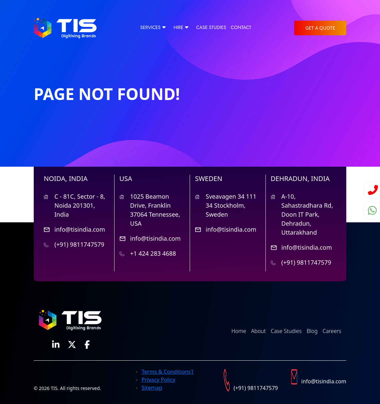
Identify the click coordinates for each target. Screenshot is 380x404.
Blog (312, 331)
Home (238, 331)
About (258, 331)
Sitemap (152, 387)
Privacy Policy (158, 379)
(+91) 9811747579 (79, 244)
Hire (178, 27)
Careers (332, 331)
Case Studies (211, 27)
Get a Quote (320, 28)
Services (150, 27)
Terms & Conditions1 (168, 371)
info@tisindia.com (79, 229)
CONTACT (241, 27)
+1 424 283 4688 (153, 253)
